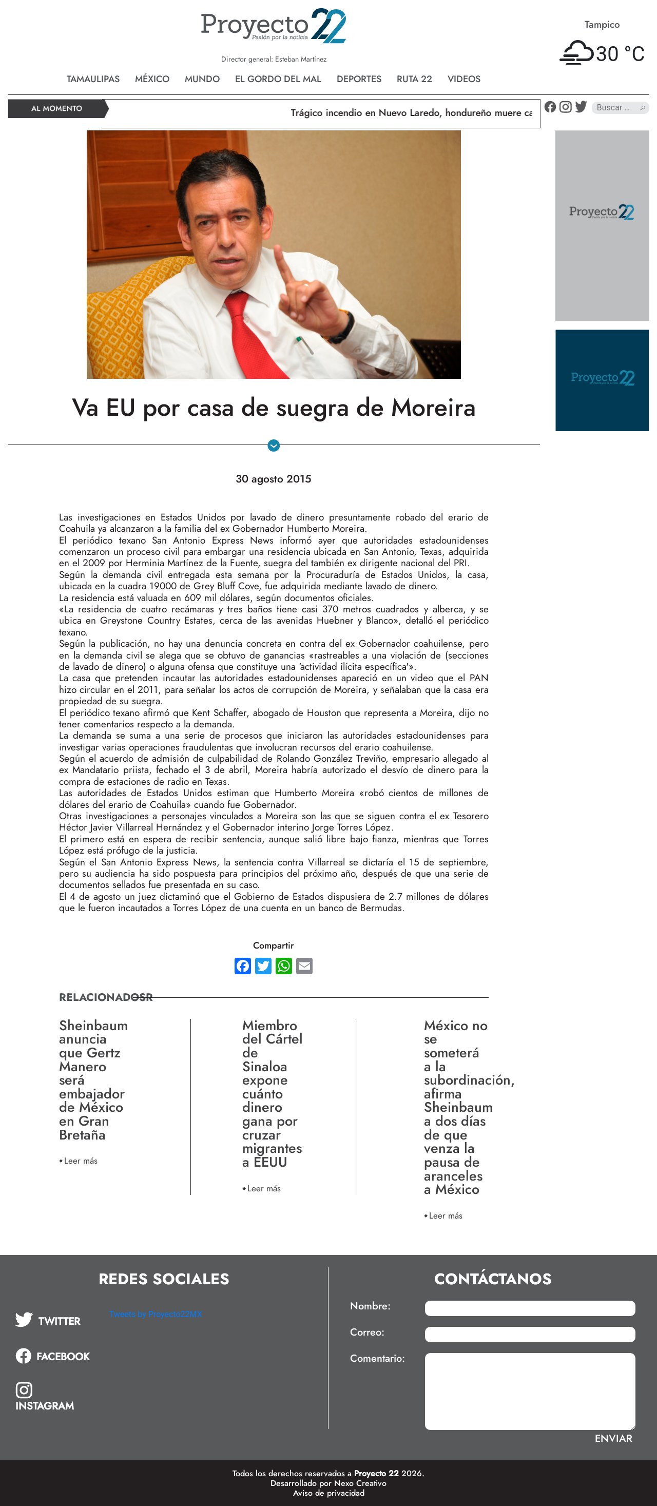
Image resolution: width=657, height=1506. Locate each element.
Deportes (359, 79)
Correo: (367, 1332)
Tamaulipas (93, 79)
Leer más (81, 1160)
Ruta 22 (414, 79)
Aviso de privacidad (328, 1493)
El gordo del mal (278, 79)
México (152, 79)
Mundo (202, 79)
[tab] (55, 1319)
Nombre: (370, 1306)
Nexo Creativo (360, 1483)
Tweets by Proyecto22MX (155, 1314)
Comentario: (377, 1358)
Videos (464, 79)
